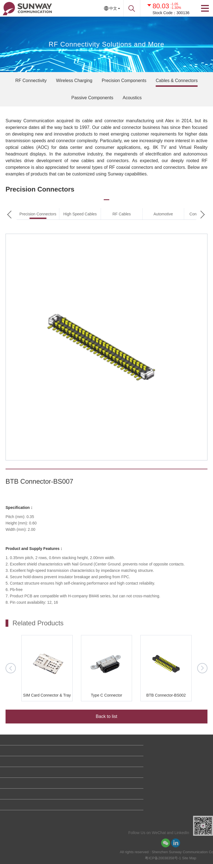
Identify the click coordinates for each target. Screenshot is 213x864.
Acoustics (132, 97)
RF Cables (121, 214)
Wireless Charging (74, 80)
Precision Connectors (37, 214)
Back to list (106, 716)
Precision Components (124, 80)
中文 (113, 8)
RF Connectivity (31, 80)
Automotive (163, 214)
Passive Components (92, 97)
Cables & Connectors (177, 80)
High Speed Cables (80, 214)
